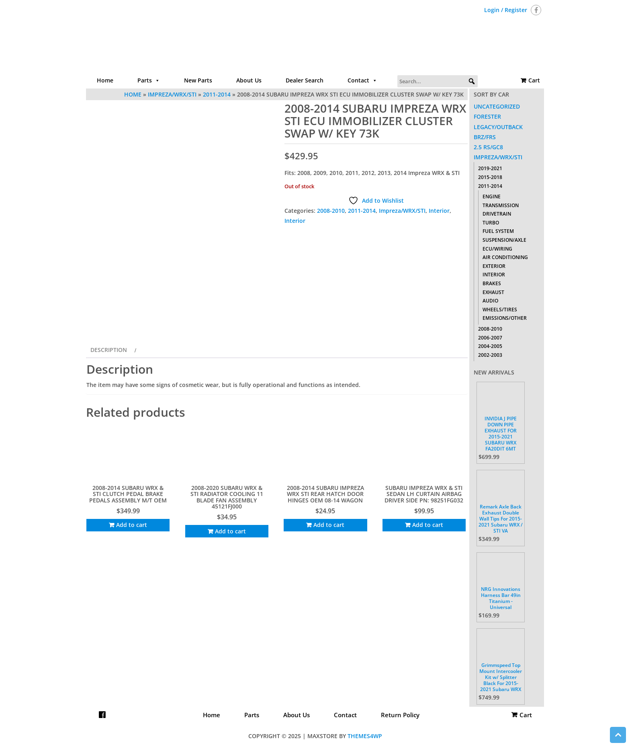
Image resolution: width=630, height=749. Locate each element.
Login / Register (505, 10)
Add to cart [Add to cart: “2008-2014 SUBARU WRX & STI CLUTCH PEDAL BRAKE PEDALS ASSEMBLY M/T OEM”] (131, 525)
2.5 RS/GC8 (488, 147)
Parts (148, 80)
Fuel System (498, 231)
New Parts (198, 80)
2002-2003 (490, 355)
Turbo (491, 222)
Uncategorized (497, 106)
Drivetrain (497, 213)
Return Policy (400, 715)
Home (105, 80)
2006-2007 (490, 337)
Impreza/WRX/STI (402, 210)
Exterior (494, 266)
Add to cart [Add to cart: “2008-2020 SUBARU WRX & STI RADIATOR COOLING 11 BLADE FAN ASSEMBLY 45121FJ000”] (230, 531)
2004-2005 (490, 346)
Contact (362, 80)
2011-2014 (362, 210)
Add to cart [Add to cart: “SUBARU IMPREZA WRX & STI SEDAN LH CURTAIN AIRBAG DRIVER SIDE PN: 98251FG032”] (427, 525)
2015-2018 (490, 177)
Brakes (492, 283)
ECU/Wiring (497, 248)
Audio (490, 300)
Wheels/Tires (500, 309)
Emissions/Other (505, 318)
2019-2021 (490, 168)
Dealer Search (304, 80)
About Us (249, 80)
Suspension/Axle (504, 240)
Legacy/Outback (498, 127)
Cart (534, 80)
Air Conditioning (505, 257)
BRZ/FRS (485, 137)
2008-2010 (331, 210)
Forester (487, 116)
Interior (439, 210)
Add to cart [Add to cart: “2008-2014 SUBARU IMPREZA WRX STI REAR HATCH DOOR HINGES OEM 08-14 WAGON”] (328, 525)
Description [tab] (108, 350)
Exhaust (493, 292)
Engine (492, 196)
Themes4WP (365, 736)
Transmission (501, 205)
